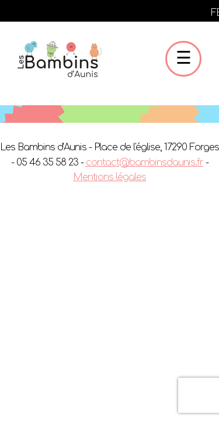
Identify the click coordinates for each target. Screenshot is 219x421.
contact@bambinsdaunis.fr (144, 162)
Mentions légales (109, 177)
